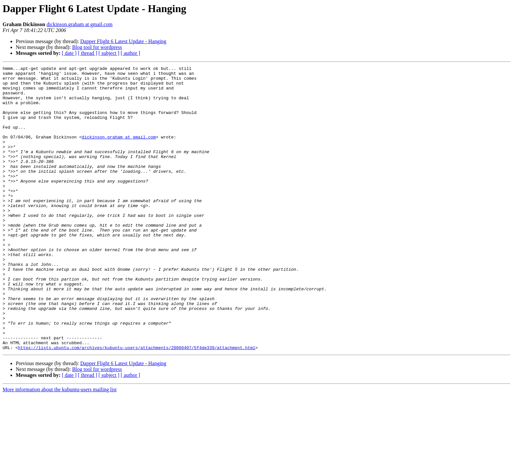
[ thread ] (87, 53)
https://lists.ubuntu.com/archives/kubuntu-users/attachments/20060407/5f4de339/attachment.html (136, 404)
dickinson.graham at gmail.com (79, 24)
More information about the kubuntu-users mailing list (59, 446)
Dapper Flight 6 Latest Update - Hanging (123, 41)
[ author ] (130, 53)
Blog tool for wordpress (97, 47)
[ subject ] (108, 53)
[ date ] (69, 53)
